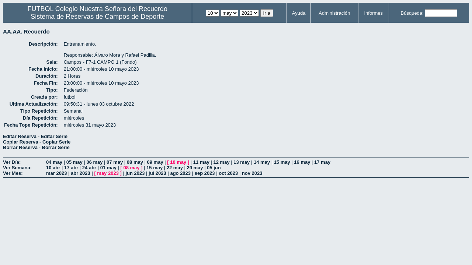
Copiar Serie (56, 142)
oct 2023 (228, 173)
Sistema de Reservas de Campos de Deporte (97, 16)
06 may (94, 162)
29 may (195, 167)
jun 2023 (135, 173)
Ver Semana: (17, 167)
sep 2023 (205, 173)
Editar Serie (54, 136)
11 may (201, 162)
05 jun (214, 167)
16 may (302, 162)
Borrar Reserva (20, 147)
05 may (74, 162)
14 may (262, 162)
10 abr (53, 167)
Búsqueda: (412, 13)
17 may (322, 162)
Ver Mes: (12, 173)
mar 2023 (56, 173)
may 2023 (108, 173)
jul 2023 (157, 173)
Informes (373, 13)
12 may (222, 162)
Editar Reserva (20, 136)
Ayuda (299, 13)
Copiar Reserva (20, 142)
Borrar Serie (56, 147)
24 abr (89, 167)
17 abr (71, 167)
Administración (334, 13)
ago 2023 (180, 173)
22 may (175, 167)
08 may (135, 162)
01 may (108, 167)
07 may (115, 162)
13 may (241, 162)
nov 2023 (252, 173)
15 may (282, 162)
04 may (54, 162)
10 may (178, 162)
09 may (155, 162)
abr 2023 (80, 173)
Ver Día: (12, 162)
